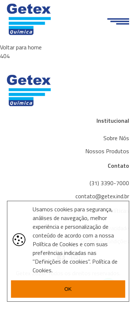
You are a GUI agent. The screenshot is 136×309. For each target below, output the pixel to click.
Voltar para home (21, 47)
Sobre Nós (116, 138)
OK (67, 289)
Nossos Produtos (107, 151)
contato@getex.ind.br (102, 196)
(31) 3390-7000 (109, 183)
